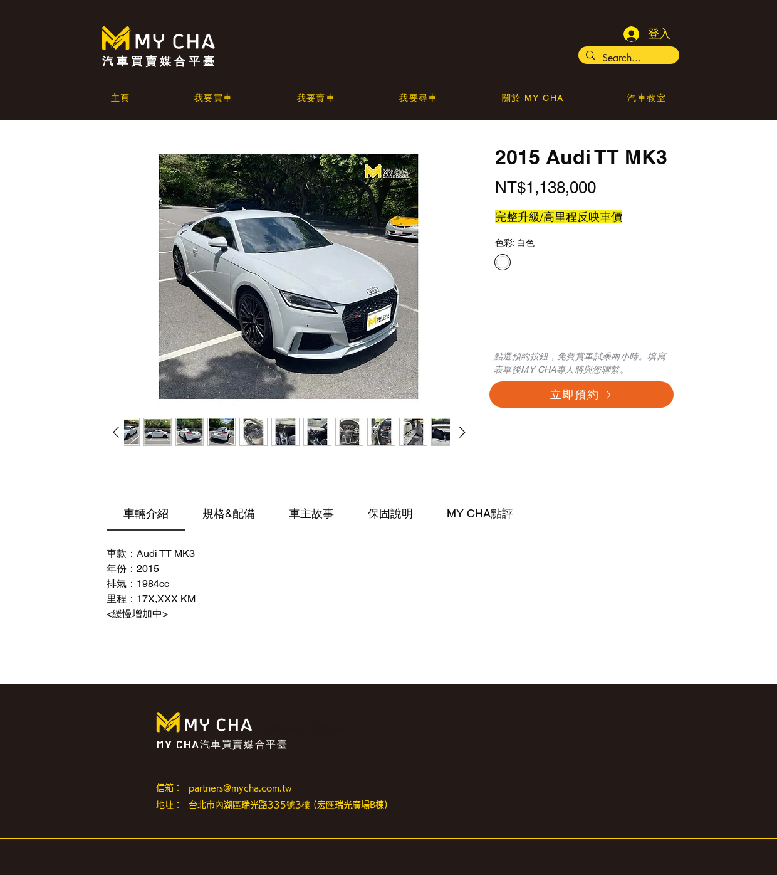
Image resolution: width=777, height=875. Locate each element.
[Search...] (627, 58)
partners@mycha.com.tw (240, 787)
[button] (532, 99)
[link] (146, 513)
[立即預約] (581, 394)
